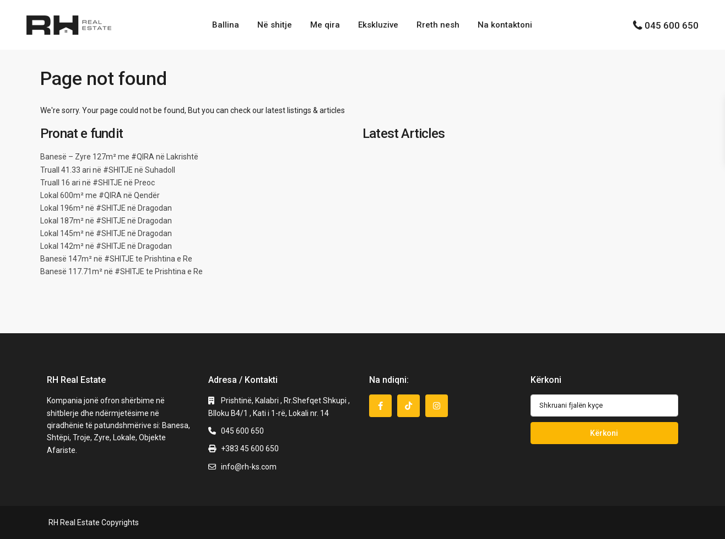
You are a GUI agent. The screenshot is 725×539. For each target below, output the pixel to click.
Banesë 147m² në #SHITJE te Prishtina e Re (116, 258)
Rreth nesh (437, 25)
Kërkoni (604, 433)
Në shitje (274, 25)
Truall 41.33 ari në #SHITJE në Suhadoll (107, 170)
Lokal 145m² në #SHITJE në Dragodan (106, 233)
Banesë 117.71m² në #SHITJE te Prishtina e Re (121, 271)
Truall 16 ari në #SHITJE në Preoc (97, 182)
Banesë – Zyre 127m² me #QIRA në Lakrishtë (119, 156)
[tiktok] (408, 405)
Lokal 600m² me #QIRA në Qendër (100, 195)
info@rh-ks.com (249, 466)
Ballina (225, 25)
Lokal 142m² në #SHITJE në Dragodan (106, 246)
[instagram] (436, 405)
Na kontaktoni (505, 25)
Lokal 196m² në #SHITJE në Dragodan (106, 208)
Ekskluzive (378, 25)
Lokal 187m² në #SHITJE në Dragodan (106, 220)
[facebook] (380, 405)
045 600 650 (672, 25)
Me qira (325, 25)
